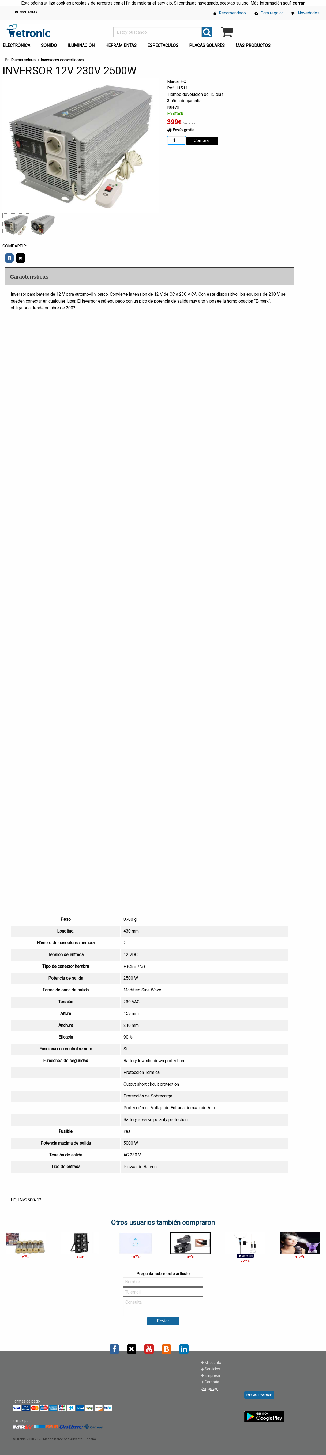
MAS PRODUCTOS (253, 45)
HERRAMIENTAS (121, 45)
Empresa (210, 1375)
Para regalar (268, 13)
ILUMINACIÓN (81, 45)
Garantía (210, 1382)
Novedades (305, 13)
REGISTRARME (259, 1395)
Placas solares (23, 60)
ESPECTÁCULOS (162, 45)
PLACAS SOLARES (207, 45)
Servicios (210, 1369)
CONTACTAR (26, 12)
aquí (287, 3)
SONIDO (49, 45)
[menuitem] (50, 44)
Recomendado (229, 13)
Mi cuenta (211, 1362)
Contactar (209, 1388)
